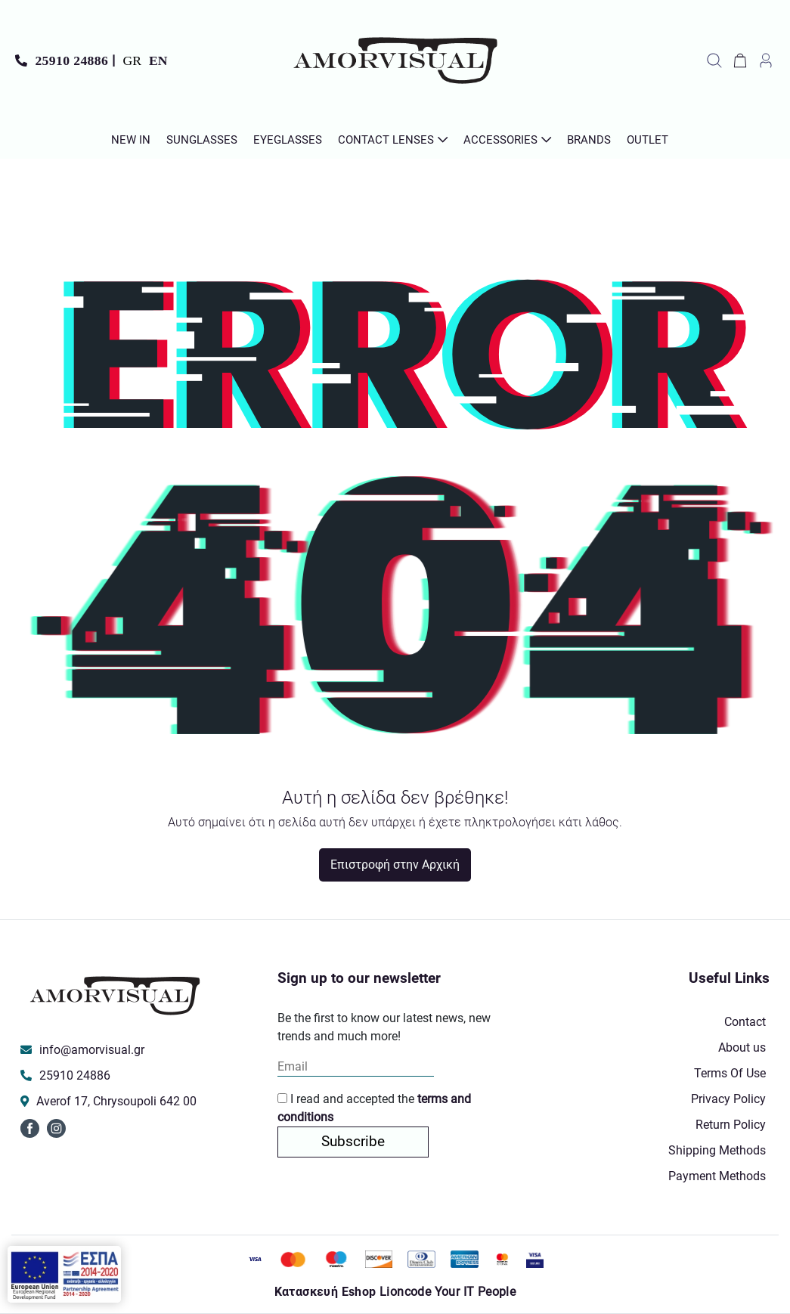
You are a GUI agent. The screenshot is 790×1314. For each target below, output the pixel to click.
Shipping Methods (717, 1150)
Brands (589, 140)
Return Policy (731, 1124)
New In (130, 140)
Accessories (500, 140)
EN (158, 60)
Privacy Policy (728, 1099)
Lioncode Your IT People (448, 1292)
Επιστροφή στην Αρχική (395, 864)
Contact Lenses (386, 140)
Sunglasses (201, 140)
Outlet (647, 140)
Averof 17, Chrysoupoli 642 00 (116, 1101)
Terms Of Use (730, 1073)
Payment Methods (717, 1176)
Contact (745, 1022)
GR (132, 60)
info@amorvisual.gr (91, 1050)
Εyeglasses (287, 140)
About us (742, 1047)
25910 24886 (71, 60)
